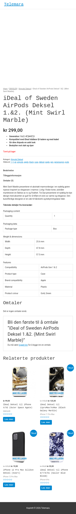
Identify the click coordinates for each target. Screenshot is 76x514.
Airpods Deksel (25, 89)
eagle (47, 162)
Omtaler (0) (8, 181)
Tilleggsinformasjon (12, 175)
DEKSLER (13, 89)
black (31, 162)
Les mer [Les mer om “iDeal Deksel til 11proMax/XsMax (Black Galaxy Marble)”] (46, 422)
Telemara (14, 4)
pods (67, 162)
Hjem (5, 89)
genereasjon (59, 162)
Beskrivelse (8, 170)
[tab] (38, 170)
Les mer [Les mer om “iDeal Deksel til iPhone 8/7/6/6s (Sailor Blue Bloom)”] (46, 488)
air (15, 162)
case (36, 162)
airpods (20, 162)
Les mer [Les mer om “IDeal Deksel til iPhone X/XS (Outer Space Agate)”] (9, 419)
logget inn (23, 345)
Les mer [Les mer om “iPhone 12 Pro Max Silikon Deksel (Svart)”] (9, 485)
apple (26, 162)
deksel (41, 162)
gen (52, 162)
